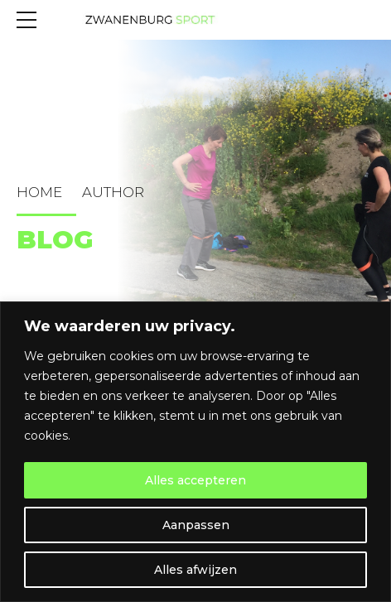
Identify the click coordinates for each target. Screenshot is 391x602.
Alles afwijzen (195, 569)
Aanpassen (195, 525)
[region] (195, 451)
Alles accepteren (195, 480)
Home (39, 192)
